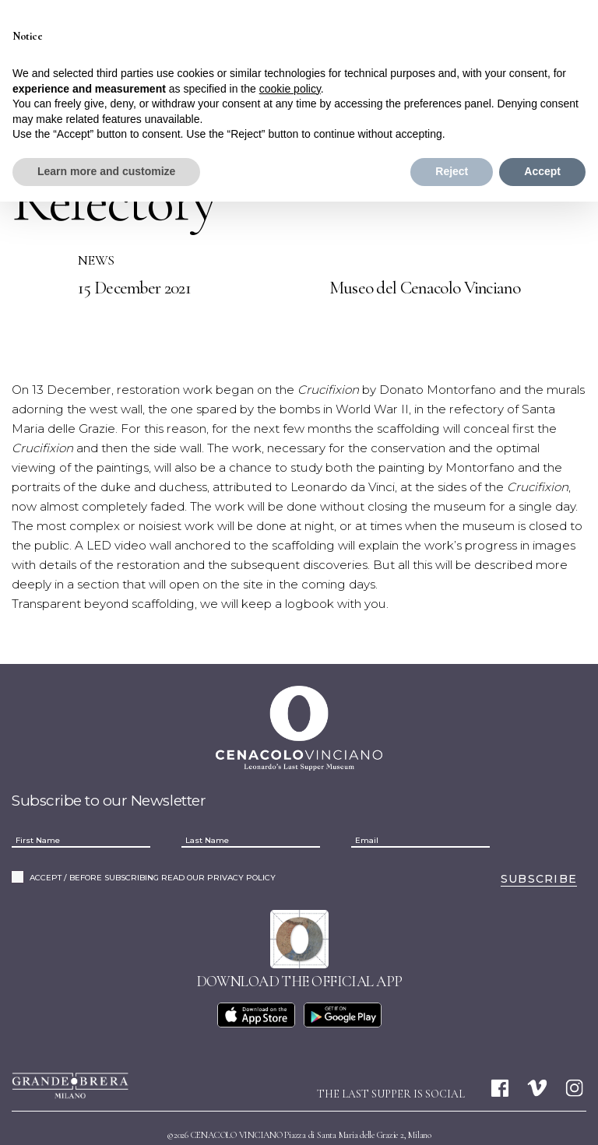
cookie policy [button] (290, 89)
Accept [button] (542, 171)
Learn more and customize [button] (106, 171)
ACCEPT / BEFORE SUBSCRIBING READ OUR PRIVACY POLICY (153, 839)
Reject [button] (451, 171)
